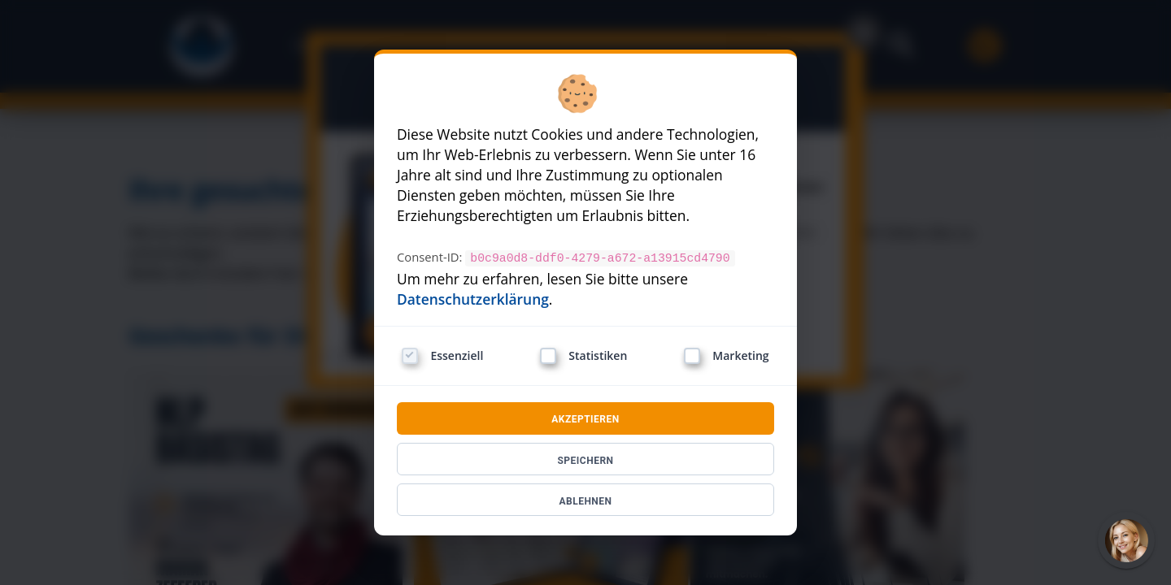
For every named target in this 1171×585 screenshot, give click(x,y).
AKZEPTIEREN (585, 418)
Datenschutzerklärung (473, 298)
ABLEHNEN (585, 500)
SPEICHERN (585, 460)
